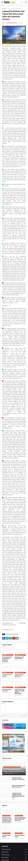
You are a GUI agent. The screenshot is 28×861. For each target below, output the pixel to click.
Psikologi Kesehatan (14, 849)
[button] (2, 2)
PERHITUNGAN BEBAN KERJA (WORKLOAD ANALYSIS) (20, 819)
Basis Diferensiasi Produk (6, 836)
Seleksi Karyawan (14, 855)
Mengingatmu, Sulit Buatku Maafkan (19, 657)
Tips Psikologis (14, 857)
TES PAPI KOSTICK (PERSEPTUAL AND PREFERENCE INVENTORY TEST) (18, 795)
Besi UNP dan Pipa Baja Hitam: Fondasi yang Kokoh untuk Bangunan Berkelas (7, 820)
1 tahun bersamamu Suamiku (7, 675)
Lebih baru (4, 715)
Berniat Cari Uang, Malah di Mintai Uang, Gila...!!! (18, 786)
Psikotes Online (14, 852)
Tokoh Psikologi (14, 860)
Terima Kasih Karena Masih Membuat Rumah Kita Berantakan (7, 659)
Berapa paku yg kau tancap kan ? (6, 690)
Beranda (4, 8)
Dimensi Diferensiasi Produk (20, 836)
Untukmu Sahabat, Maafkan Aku (19, 675)
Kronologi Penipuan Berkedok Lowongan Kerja (18, 778)
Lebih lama (23, 715)
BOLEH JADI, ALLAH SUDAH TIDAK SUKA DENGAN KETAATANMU (19, 691)
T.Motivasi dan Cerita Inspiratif (14, 8)
